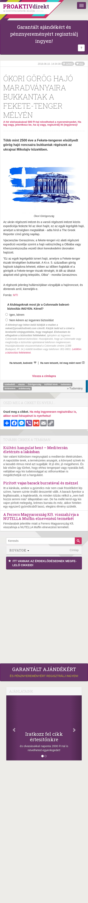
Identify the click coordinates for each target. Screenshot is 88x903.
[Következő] (76, 727)
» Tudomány (75, 388)
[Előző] (12, 727)
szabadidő (9, 384)
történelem (10, 388)
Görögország (35, 384)
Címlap (74, 550)
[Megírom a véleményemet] (83, 362)
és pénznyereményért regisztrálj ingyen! (44, 672)
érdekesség (24, 388)
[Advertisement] (44, 615)
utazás (21, 384)
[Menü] (81, 5)
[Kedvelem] (35, 362)
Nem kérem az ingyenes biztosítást (29, 320)
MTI (15, 295)
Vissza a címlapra (44, 376)
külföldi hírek (51, 384)
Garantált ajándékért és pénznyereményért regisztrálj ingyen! (44, 34)
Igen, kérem (14, 314)
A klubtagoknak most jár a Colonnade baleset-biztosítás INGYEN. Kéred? (38, 306)
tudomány (66, 384)
